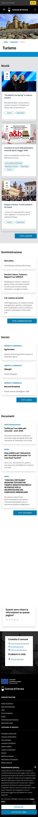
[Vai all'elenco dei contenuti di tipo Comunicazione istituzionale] (13, 163)
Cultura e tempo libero (8, 741)
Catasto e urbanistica (8, 754)
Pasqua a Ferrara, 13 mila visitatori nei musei (18, 205)
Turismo (3, 757)
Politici (3, 721)
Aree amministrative (8, 711)
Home (6, 42)
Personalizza (18, 807)
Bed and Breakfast (12, 386)
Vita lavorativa (6, 745)
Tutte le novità (26, 236)
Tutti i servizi (26, 400)
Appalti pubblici (6, 751)
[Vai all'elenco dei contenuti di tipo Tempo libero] (20, 113)
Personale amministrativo (9, 724)
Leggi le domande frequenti (18, 648)
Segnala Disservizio (16, 664)
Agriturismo (9, 349)
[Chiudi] (35, 767)
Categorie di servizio (9, 732)
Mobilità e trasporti (7, 761)
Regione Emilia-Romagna (8, 3)
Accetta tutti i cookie (19, 812)
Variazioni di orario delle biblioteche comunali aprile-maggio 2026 (18, 149)
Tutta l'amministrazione (22, 321)
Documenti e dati (7, 727)
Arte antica (9, 260)
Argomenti (14, 42)
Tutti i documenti (25, 513)
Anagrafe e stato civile (8, 738)
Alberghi (8, 369)
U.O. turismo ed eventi (13, 297)
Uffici (3, 714)
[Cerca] (35, 9)
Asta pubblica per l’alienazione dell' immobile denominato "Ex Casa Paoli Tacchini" (17, 455)
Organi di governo (7, 708)
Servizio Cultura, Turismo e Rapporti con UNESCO (15, 275)
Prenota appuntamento (17, 655)
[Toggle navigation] (4, 9)
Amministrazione (8, 702)
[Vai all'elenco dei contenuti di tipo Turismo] (9, 113)
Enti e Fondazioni (7, 718)
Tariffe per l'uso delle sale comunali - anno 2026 (15, 429)
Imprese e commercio (8, 748)
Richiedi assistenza (15, 651)
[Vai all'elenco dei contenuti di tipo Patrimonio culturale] (11, 166)
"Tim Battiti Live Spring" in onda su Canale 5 (18, 96)
